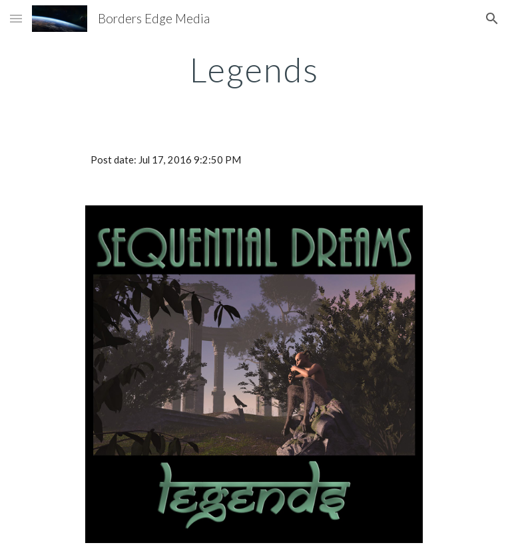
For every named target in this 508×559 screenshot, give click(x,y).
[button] (16, 18)
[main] (254, 70)
